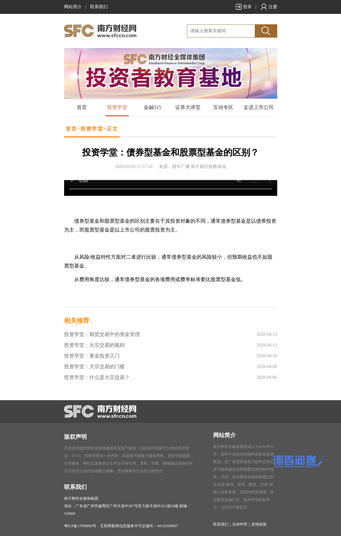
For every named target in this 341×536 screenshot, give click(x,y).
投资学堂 (117, 107)
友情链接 (258, 524)
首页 (82, 107)
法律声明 (239, 524)
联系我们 (99, 6)
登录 (243, 6)
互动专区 (223, 107)
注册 (268, 6)
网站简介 (73, 6)
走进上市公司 (258, 107)
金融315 (152, 107)
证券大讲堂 (187, 107)
